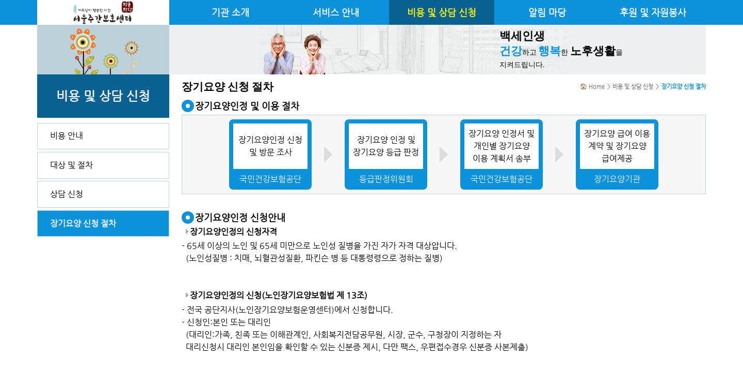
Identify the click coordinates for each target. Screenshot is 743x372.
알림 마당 (547, 12)
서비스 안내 (336, 12)
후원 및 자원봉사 (653, 12)
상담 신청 (66, 194)
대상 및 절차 (71, 165)
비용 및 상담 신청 (441, 12)
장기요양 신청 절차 (83, 223)
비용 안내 (66, 136)
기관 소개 (230, 12)
